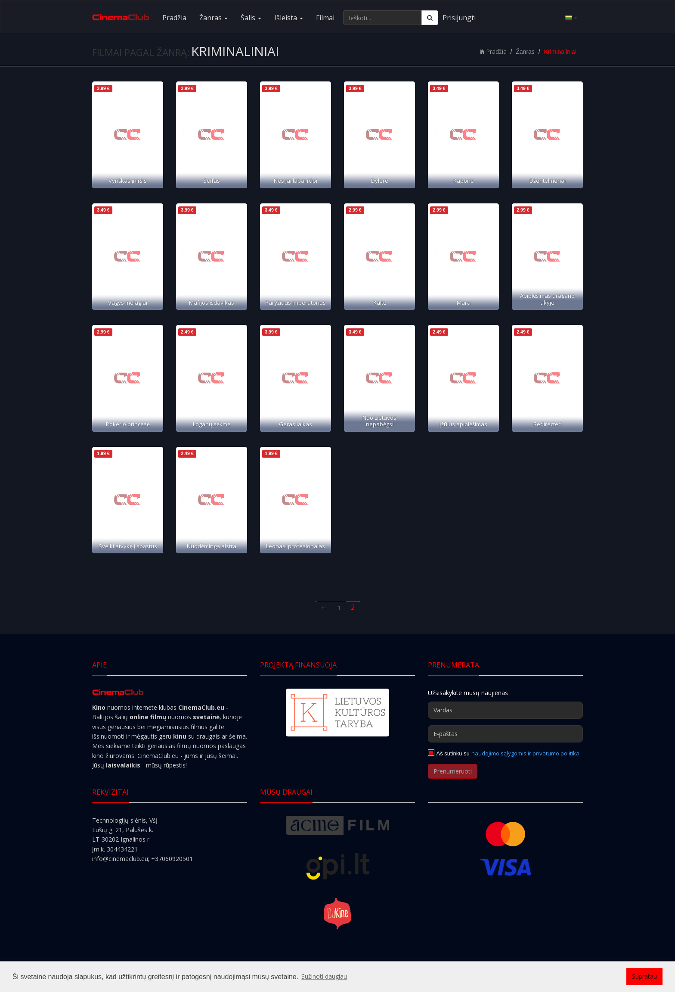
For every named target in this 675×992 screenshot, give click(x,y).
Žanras (213, 17)
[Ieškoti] (429, 17)
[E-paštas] (505, 733)
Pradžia (174, 17)
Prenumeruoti (452, 771)
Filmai (325, 17)
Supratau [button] (644, 976)
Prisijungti (459, 17)
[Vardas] (505, 710)
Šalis (251, 17)
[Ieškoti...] (382, 17)
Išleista (288, 17)
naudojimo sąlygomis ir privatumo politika (525, 753)
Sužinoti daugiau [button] (324, 976)
